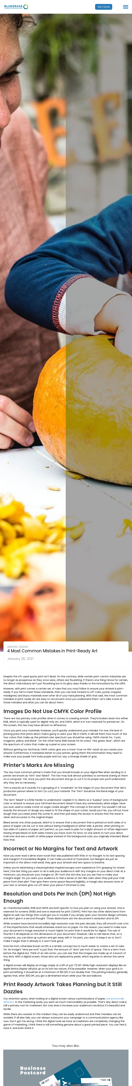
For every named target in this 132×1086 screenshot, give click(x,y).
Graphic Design (17, 647)
